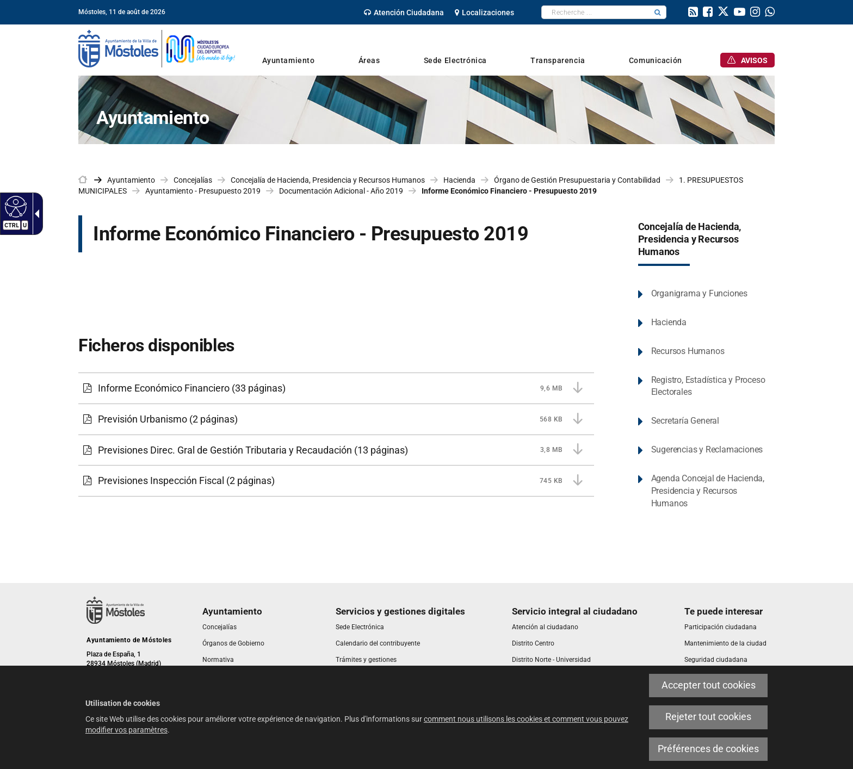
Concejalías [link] (193, 180)
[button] (657, 12)
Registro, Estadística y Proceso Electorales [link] (708, 386)
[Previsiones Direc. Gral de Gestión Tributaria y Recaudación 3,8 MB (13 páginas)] (336, 450)
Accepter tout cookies (709, 685)
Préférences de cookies (708, 748)
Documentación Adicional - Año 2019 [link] (341, 191)
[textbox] (595, 12)
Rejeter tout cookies (708, 716)
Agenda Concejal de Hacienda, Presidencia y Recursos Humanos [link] (707, 490)
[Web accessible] (14, 206)
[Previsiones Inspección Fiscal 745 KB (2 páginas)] (336, 481)
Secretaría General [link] (685, 420)
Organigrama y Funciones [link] (699, 293)
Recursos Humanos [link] (688, 351)
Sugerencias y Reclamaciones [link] (707, 449)
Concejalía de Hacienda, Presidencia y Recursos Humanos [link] (328, 180)
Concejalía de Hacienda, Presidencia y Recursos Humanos (689, 239)
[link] (404, 12)
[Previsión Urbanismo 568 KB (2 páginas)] (336, 419)
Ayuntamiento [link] (131, 180)
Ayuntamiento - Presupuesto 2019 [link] (203, 191)
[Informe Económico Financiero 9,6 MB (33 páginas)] (336, 388)
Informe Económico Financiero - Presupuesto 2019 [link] (509, 191)
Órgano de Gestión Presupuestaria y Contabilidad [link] (577, 180)
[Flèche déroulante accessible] (34, 213)
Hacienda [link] (459, 180)
